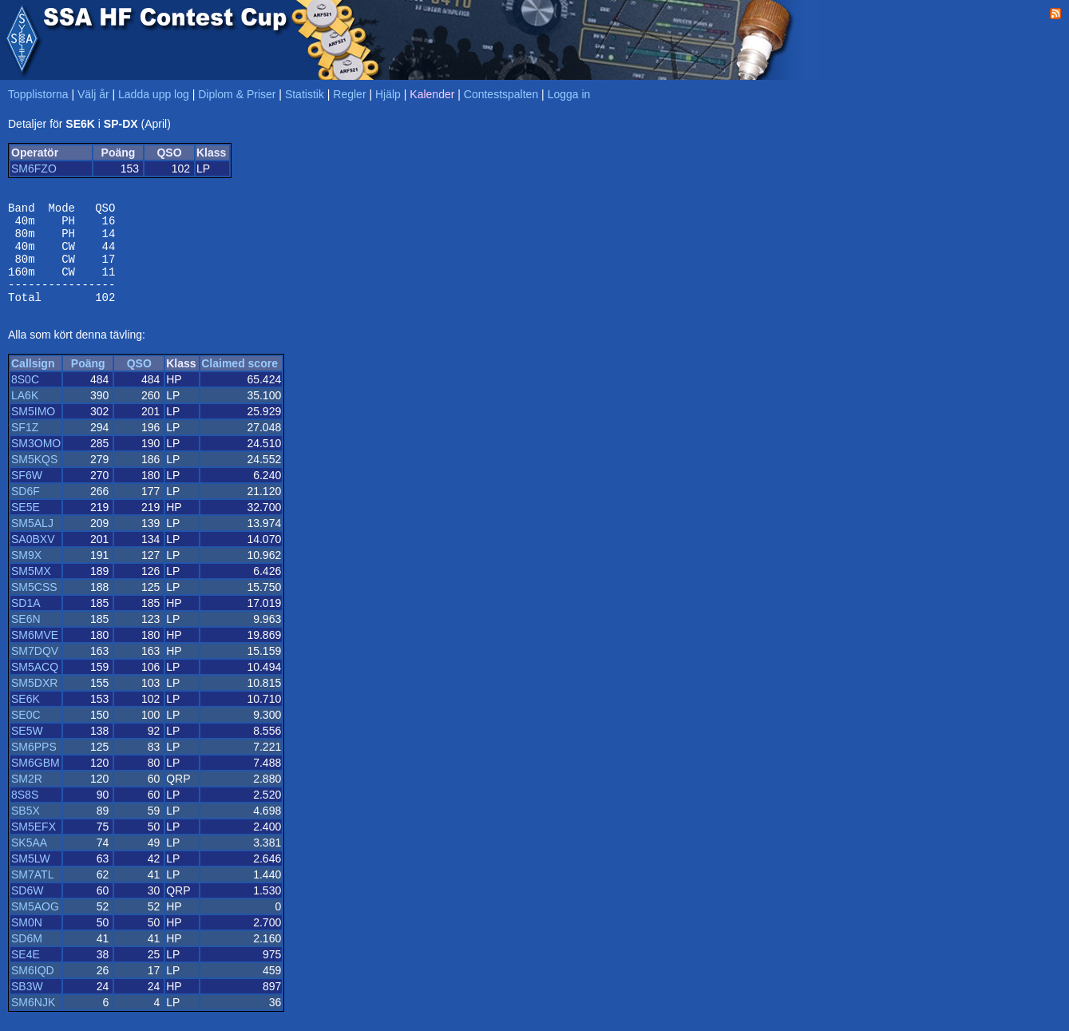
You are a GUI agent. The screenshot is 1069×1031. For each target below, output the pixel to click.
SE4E (25, 973)
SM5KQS (34, 478)
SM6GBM (35, 781)
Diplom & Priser (236, 94)
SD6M (26, 957)
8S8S (24, 813)
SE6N (26, 638)
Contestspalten (501, 94)
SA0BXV (32, 558)
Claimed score (239, 382)
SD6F (25, 510)
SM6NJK (33, 1021)
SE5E (25, 526)
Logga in (569, 94)
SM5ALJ (32, 542)
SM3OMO (36, 462)
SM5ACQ (34, 686)
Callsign (32, 382)
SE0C (26, 734)
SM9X (26, 574)
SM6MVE (34, 654)
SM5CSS (34, 606)
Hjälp (388, 94)
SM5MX (31, 590)
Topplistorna (38, 94)
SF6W (26, 494)
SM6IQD (32, 989)
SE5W (27, 750)
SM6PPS (34, 765)
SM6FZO (34, 168)
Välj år (93, 94)
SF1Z (24, 446)
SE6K (25, 718)
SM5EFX (33, 845)
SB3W (27, 1005)
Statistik (304, 94)
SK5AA (29, 861)
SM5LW (30, 877)
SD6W (27, 909)
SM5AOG (35, 925)
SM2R (26, 797)
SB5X (25, 829)
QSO (139, 382)
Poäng (88, 382)
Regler (349, 94)
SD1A (26, 622)
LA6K (24, 414)
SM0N (26, 941)
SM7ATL (32, 893)
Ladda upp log (153, 94)
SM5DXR (34, 702)
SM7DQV (34, 670)
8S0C (25, 398)
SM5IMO (33, 430)
